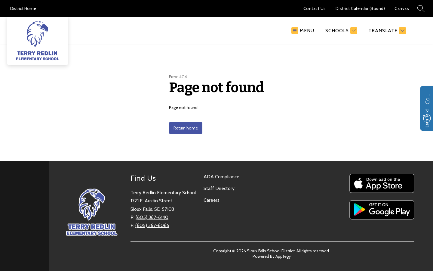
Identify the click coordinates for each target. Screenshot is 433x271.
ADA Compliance (221, 176)
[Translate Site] (386, 30)
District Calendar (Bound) (360, 8)
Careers (212, 200)
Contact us (427, 98)
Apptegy (283, 256)
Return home (186, 128)
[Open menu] (302, 30)
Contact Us (314, 8)
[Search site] (421, 8)
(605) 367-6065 (152, 225)
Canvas (402, 8)
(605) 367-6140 (152, 217)
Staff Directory (219, 188)
